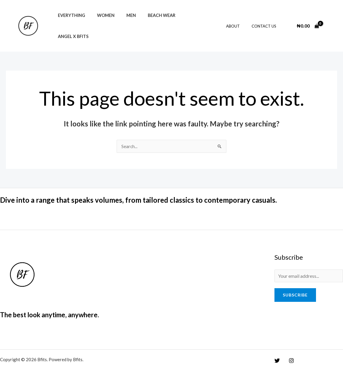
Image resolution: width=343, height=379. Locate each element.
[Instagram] (290, 354)
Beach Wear (150, 22)
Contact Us (266, 22)
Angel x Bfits (187, 22)
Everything (69, 22)
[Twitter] (277, 354)
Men (123, 22)
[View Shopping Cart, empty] (307, 22)
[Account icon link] (330, 22)
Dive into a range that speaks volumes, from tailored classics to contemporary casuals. (150, 193)
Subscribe (295, 289)
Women (100, 22)
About (239, 22)
